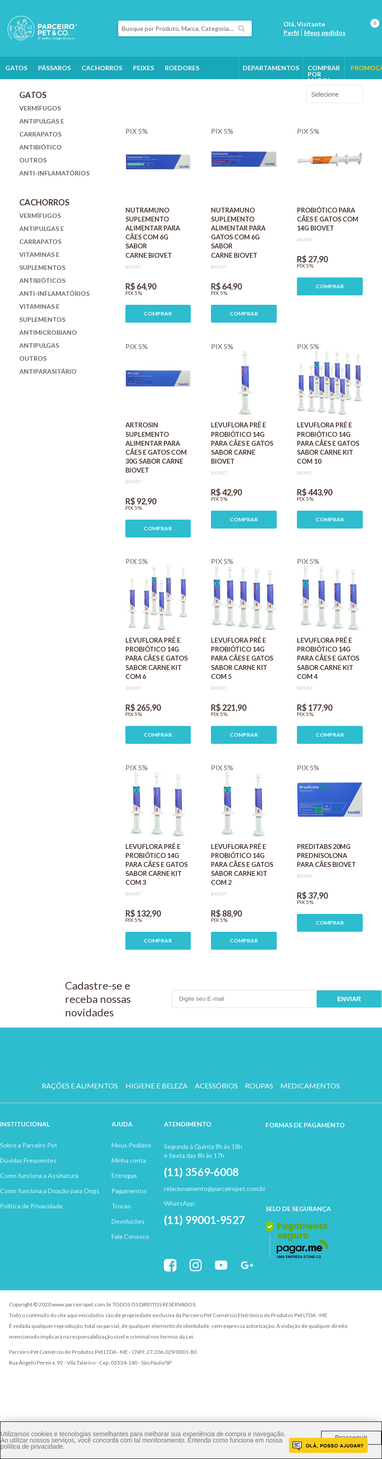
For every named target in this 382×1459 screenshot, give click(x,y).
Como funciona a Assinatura (39, 1226)
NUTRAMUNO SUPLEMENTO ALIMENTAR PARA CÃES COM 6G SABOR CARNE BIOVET (152, 283)
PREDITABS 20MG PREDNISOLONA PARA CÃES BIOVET (326, 906)
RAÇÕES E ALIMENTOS (80, 1136)
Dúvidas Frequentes (28, 1211)
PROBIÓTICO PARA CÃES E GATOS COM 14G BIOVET (327, 269)
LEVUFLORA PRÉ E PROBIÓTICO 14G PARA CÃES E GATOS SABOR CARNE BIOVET (242, 494)
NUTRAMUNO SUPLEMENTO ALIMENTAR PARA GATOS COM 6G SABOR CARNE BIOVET (238, 283)
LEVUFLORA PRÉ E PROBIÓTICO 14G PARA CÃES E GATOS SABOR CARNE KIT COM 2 (242, 915)
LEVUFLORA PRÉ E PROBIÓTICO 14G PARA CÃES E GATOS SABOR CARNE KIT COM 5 (242, 709)
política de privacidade (31, 1446)
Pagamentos (129, 1241)
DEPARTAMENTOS (271, 68)
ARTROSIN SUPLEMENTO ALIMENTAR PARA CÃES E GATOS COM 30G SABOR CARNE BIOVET (156, 498)
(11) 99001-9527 (204, 1270)
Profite (348, 1355)
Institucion (21, 1174)
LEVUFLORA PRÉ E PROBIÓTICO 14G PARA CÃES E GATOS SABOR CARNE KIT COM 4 (328, 709)
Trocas (121, 1256)
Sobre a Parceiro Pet (28, 1195)
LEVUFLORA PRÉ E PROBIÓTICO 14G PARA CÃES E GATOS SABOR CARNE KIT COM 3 (156, 915)
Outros (19, 90)
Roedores (182, 68)
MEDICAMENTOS (310, 1136)
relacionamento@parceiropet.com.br (215, 1239)
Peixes (143, 68)
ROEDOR (225, 1104)
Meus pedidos (325, 32)
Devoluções (128, 1272)
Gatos (16, 68)
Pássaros (54, 68)
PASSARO (191, 1104)
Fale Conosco (130, 1287)
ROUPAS (259, 1136)
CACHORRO (122, 1104)
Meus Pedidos (131, 1195)
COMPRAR (158, 364)
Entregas (124, 1226)
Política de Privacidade (31, 1256)
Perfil (291, 32)
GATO (156, 1104)
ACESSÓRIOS (216, 1136)
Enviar (349, 1049)
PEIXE (260, 1104)
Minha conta (129, 1211)
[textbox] (185, 28)
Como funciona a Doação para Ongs (49, 1241)
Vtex (299, 1355)
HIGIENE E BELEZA (156, 1136)
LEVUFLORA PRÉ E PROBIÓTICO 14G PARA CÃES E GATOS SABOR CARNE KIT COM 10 (328, 494)
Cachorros (102, 68)
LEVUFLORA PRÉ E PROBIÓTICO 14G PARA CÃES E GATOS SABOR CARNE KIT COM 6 (156, 709)
